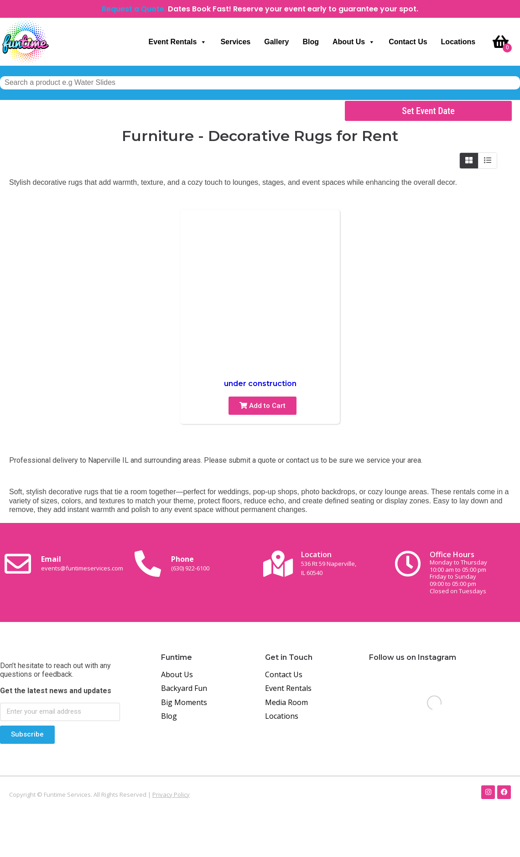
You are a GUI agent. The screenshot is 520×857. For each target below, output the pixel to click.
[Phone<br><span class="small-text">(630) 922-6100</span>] (148, 563)
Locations (458, 42)
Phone (190, 563)
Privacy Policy (171, 794)
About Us (354, 42)
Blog (310, 42)
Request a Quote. (134, 9)
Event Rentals (178, 42)
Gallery (276, 42)
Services (235, 42)
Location (328, 562)
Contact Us (408, 42)
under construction (260, 383)
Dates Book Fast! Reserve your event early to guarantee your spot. (293, 9)
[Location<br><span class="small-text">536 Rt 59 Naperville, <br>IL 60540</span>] (278, 563)
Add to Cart (262, 406)
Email (82, 563)
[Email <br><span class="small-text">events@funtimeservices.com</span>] (18, 563)
